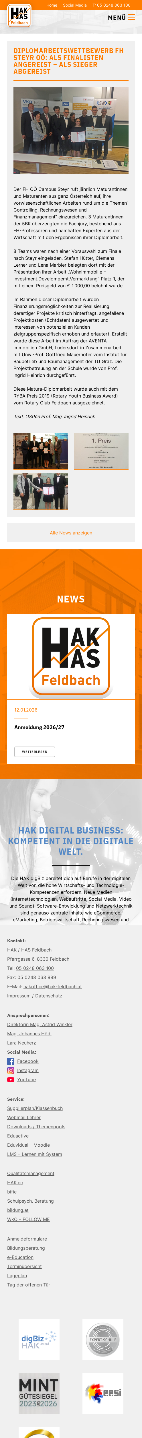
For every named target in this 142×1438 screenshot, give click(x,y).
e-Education (20, 1257)
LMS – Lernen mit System (34, 1154)
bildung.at (18, 1210)
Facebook (23, 1061)
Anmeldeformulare (27, 1239)
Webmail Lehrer (24, 1117)
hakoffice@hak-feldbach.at (52, 986)
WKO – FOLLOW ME (28, 1219)
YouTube (21, 1079)
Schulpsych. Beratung (30, 1201)
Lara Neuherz (21, 1043)
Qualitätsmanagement (30, 1173)
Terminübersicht (24, 1266)
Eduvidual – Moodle (28, 1145)
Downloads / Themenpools (36, 1126)
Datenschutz (48, 996)
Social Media (75, 5)
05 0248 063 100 (35, 968)
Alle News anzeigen (71, 533)
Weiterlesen (35, 752)
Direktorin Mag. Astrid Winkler (39, 1024)
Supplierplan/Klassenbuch (35, 1108)
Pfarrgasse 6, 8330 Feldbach (38, 959)
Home (51, 5)
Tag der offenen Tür (28, 1285)
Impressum (19, 996)
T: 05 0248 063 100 (111, 5)
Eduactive (18, 1136)
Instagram (23, 1070)
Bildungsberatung (26, 1248)
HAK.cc (15, 1182)
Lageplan (17, 1275)
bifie (12, 1192)
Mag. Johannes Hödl (29, 1033)
